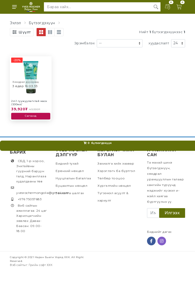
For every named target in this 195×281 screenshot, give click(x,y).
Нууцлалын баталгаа (73, 178)
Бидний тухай (67, 163)
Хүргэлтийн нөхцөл (114, 186)
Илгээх (172, 212)
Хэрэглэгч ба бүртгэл (116, 171)
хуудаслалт (159, 43)
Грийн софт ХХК (41, 265)
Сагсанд (31, 115)
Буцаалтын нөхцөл (71, 186)
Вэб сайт (16, 265)
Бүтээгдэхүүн (42, 23)
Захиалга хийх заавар (116, 163)
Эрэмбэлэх (84, 43)
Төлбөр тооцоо (111, 178)
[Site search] (97, 6)
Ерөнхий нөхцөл (70, 171)
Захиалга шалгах (70, 193)
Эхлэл (15, 23)
